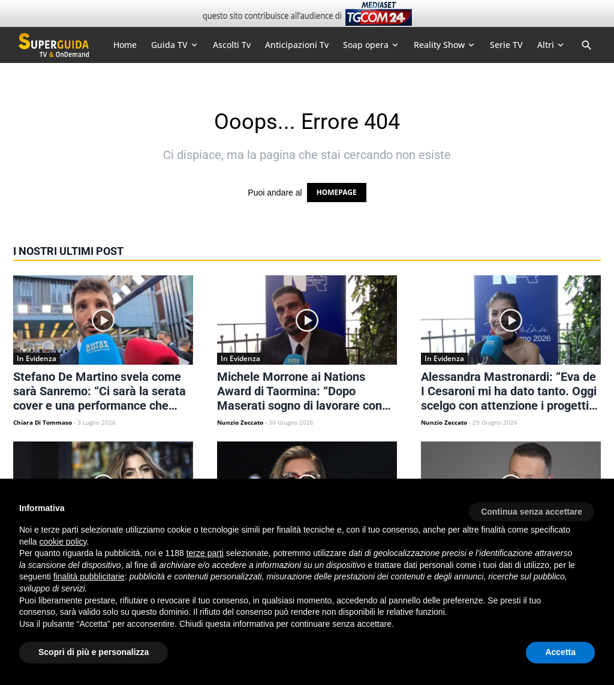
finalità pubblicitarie (89, 576)
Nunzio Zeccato (240, 422)
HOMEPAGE (337, 192)
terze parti (205, 553)
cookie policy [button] (62, 541)
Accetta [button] (560, 652)
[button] (531, 507)
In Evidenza (36, 358)
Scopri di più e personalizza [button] (93, 652)
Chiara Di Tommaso (42, 422)
